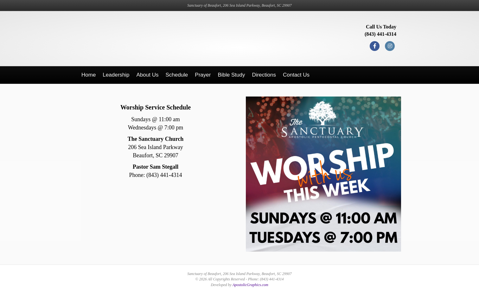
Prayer (203, 75)
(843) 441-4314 (380, 34)
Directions (264, 75)
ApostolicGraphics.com (250, 285)
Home (88, 75)
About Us (147, 75)
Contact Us (296, 75)
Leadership (116, 75)
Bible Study (231, 75)
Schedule (176, 75)
